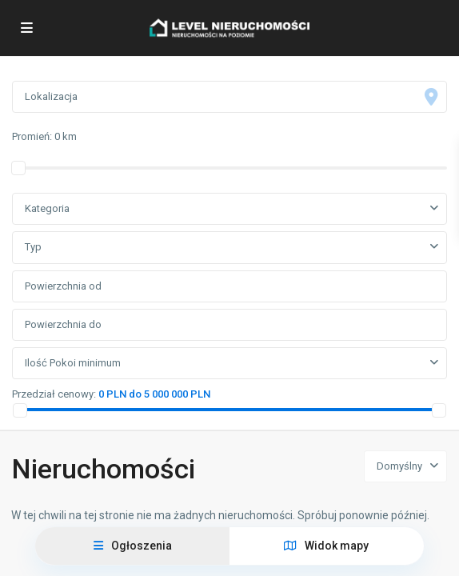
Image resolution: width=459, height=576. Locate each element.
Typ (33, 247)
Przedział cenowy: (54, 394)
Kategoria (47, 208)
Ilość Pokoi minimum (73, 363)
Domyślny (399, 466)
